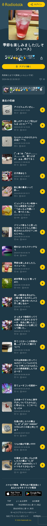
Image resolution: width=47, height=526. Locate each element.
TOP (9, 501)
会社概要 (36, 501)
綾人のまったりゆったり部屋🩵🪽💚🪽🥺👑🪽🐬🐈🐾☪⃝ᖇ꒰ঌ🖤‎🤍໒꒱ (20, 58)
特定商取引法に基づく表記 (30, 505)
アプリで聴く (23, 66)
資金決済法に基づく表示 (23, 509)
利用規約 (37, 516)
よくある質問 (21, 501)
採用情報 (10, 505)
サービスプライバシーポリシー (23, 512)
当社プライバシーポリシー (17, 516)
